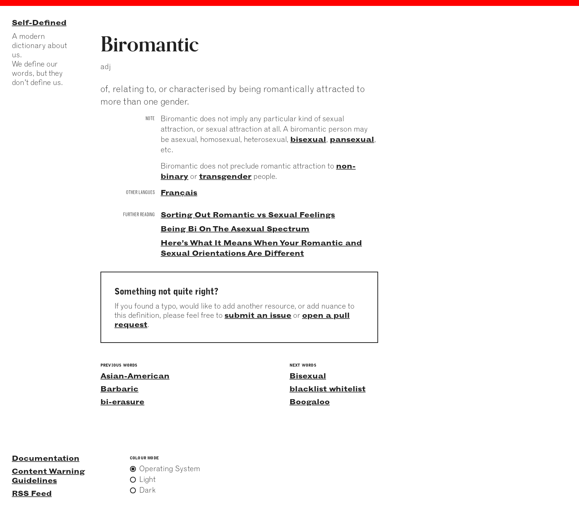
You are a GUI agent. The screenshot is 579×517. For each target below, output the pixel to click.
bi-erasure (122, 401)
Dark (147, 489)
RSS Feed (32, 493)
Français (179, 192)
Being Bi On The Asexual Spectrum (235, 228)
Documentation (45, 458)
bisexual (308, 139)
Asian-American (134, 375)
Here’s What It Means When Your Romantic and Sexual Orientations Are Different (261, 248)
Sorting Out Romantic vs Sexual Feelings (248, 214)
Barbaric (119, 388)
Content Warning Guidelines (48, 475)
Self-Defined (39, 22)
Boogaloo (310, 401)
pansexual (352, 139)
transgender (225, 176)
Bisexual (308, 375)
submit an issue (258, 315)
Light (147, 479)
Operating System (169, 468)
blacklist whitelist (328, 388)
